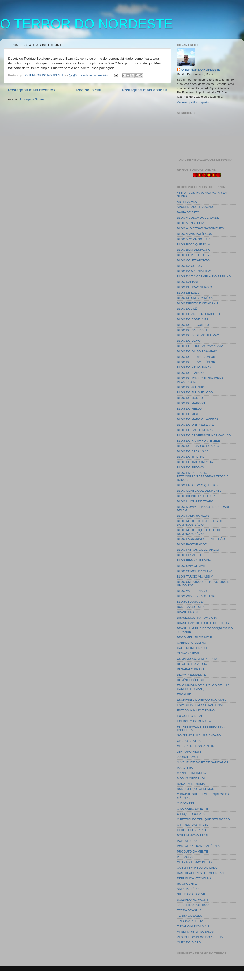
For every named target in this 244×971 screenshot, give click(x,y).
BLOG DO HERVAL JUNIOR (196, 356)
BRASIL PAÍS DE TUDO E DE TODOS (203, 623)
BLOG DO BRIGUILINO (193, 324)
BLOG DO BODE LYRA (193, 319)
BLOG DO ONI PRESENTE (195, 424)
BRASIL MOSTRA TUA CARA (197, 617)
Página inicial (88, 90)
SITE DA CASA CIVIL (191, 894)
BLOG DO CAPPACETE (193, 330)
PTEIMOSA (185, 857)
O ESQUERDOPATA (191, 814)
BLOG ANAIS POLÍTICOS (194, 233)
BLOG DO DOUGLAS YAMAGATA (200, 346)
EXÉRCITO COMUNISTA (194, 721)
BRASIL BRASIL (188, 612)
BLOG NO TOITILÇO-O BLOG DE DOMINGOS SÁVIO (200, 522)
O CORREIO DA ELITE (192, 808)
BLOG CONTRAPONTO (193, 260)
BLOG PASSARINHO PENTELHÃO (201, 539)
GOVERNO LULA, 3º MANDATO (199, 735)
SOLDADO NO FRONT (192, 899)
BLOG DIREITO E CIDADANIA (197, 303)
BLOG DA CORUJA (190, 265)
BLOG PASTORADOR (192, 544)
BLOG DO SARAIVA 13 (192, 451)
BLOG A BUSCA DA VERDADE (198, 217)
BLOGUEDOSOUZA (190, 601)
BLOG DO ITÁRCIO (190, 372)
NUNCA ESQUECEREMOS (195, 789)
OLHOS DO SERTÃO (191, 830)
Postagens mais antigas (144, 90)
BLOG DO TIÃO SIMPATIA (195, 462)
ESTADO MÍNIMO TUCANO (196, 710)
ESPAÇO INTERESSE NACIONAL (200, 705)
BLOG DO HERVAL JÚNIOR (196, 362)
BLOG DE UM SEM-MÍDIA (195, 298)
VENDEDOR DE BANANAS (195, 931)
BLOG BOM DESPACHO (194, 249)
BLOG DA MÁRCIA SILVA (194, 271)
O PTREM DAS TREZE (192, 824)
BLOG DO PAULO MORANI (195, 430)
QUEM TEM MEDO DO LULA (197, 867)
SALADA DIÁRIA (188, 889)
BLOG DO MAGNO (190, 398)
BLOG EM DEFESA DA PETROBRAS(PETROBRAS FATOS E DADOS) (203, 476)
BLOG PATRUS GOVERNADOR (198, 549)
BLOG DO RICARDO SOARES (198, 446)
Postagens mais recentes (31, 90)
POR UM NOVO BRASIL (193, 835)
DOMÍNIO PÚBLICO (190, 680)
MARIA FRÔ (185, 767)
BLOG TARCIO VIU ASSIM (195, 576)
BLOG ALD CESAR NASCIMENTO (200, 228)
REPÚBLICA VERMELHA (194, 878)
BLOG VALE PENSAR (192, 590)
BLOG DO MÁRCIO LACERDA (198, 419)
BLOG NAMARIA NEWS (193, 515)
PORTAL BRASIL (188, 840)
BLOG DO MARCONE (192, 403)
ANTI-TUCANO (187, 201)
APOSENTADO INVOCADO (196, 207)
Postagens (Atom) (32, 99)
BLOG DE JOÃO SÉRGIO (194, 287)
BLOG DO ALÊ (187, 308)
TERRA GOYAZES (189, 915)
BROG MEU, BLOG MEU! (194, 637)
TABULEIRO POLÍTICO (193, 905)
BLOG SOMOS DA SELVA (194, 571)
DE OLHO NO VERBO (192, 664)
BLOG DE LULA (188, 292)
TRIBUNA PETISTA (190, 921)
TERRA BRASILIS (189, 910)
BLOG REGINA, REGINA (194, 560)
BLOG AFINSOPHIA (190, 223)
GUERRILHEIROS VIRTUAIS (197, 746)
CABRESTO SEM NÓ (191, 642)
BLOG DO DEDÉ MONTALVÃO (198, 335)
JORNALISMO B (188, 757)
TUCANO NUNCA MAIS (193, 926)
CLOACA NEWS (188, 653)
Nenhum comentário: (94, 75)
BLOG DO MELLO (189, 408)
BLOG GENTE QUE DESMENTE (199, 490)
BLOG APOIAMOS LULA (193, 239)
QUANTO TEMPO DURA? (194, 862)
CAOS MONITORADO (192, 648)
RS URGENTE (187, 883)
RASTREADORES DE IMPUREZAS (201, 873)
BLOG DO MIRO (188, 414)
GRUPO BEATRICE (190, 741)
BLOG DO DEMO (189, 340)
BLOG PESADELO (189, 555)
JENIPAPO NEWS (189, 751)
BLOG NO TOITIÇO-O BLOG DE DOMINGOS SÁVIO (199, 531)
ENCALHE (184, 694)
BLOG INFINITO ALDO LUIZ (196, 496)
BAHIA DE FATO (188, 212)
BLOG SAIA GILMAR (191, 565)
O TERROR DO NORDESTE (86, 23)
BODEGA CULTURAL (191, 607)
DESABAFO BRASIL (191, 669)
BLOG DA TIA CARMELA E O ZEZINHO (204, 276)
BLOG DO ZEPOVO (190, 467)
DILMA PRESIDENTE (191, 674)
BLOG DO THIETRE (190, 456)
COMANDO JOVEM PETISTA (197, 658)
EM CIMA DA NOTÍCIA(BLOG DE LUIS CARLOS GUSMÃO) (203, 687)
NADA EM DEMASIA (191, 783)
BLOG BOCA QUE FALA (193, 244)
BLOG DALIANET (189, 281)
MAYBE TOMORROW (192, 773)
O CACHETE (186, 803)
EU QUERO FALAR (190, 715)
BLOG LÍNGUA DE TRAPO (195, 501)
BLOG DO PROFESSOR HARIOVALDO (204, 435)
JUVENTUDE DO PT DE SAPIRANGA (203, 762)
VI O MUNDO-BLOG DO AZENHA (200, 937)
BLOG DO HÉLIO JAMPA (194, 367)
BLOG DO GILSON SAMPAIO (197, 351)
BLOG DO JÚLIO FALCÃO (195, 392)
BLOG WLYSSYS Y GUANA (196, 596)
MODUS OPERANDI (191, 778)
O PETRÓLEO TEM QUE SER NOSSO (203, 819)
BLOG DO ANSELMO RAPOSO (198, 314)
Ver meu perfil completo (193, 102)
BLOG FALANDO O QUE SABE (198, 485)
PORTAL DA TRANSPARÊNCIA (198, 846)
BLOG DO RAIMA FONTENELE (198, 440)
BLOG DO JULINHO (190, 387)
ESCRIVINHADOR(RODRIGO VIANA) (202, 699)
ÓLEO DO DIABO (189, 942)
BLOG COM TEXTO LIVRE (195, 255)
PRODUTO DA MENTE (192, 851)
